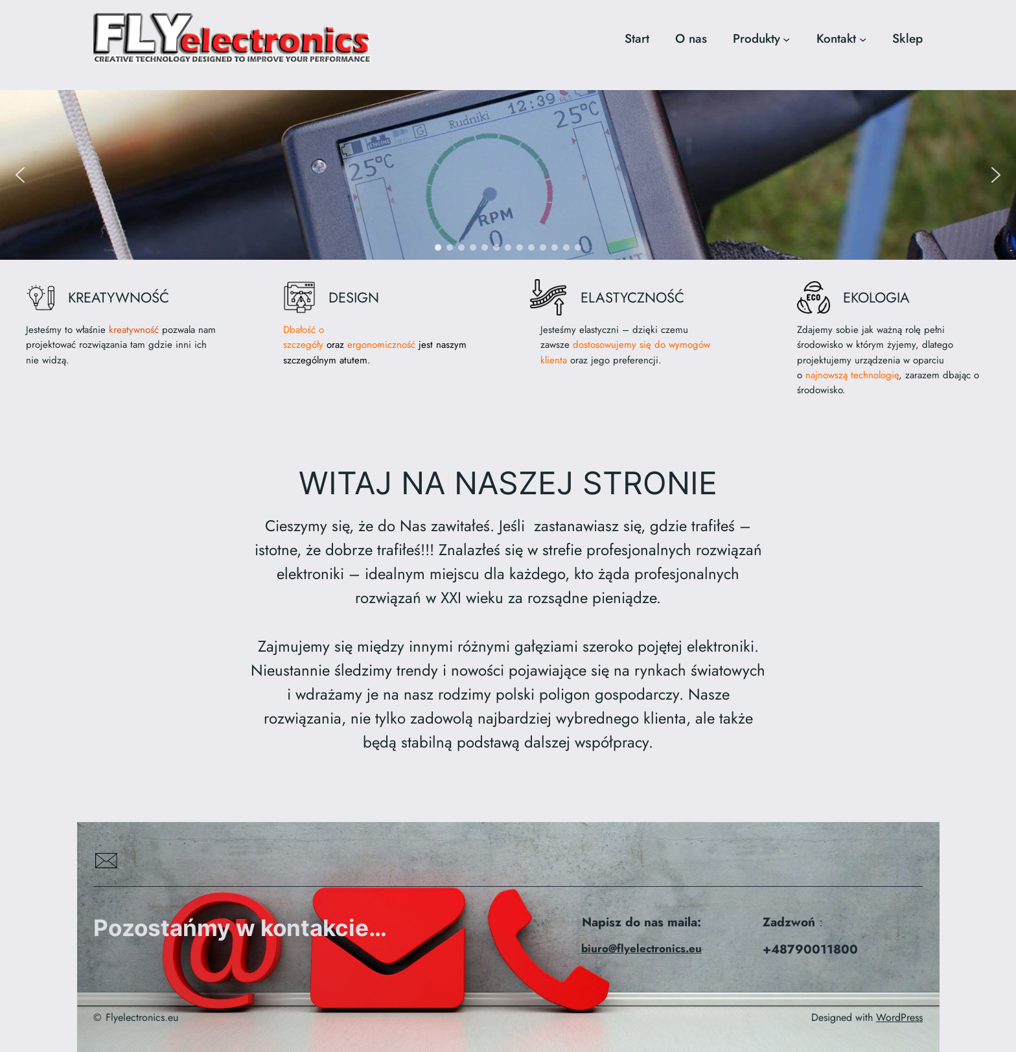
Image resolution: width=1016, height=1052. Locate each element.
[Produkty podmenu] (786, 38)
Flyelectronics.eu (142, 1017)
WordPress (899, 1017)
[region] (508, 174)
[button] (20, 175)
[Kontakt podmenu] (862, 38)
